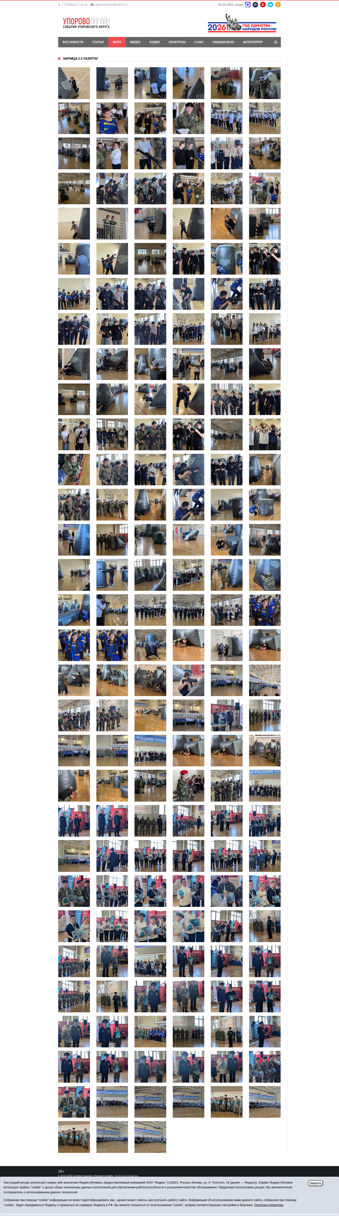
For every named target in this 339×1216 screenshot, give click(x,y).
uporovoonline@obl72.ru (111, 4)
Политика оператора (126, 1175)
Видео (135, 42)
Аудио (154, 42)
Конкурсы (177, 42)
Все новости (73, 42)
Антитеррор (253, 42)
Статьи (98, 42)
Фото (117, 42)
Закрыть (315, 1183)
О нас (199, 42)
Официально (223, 42)
